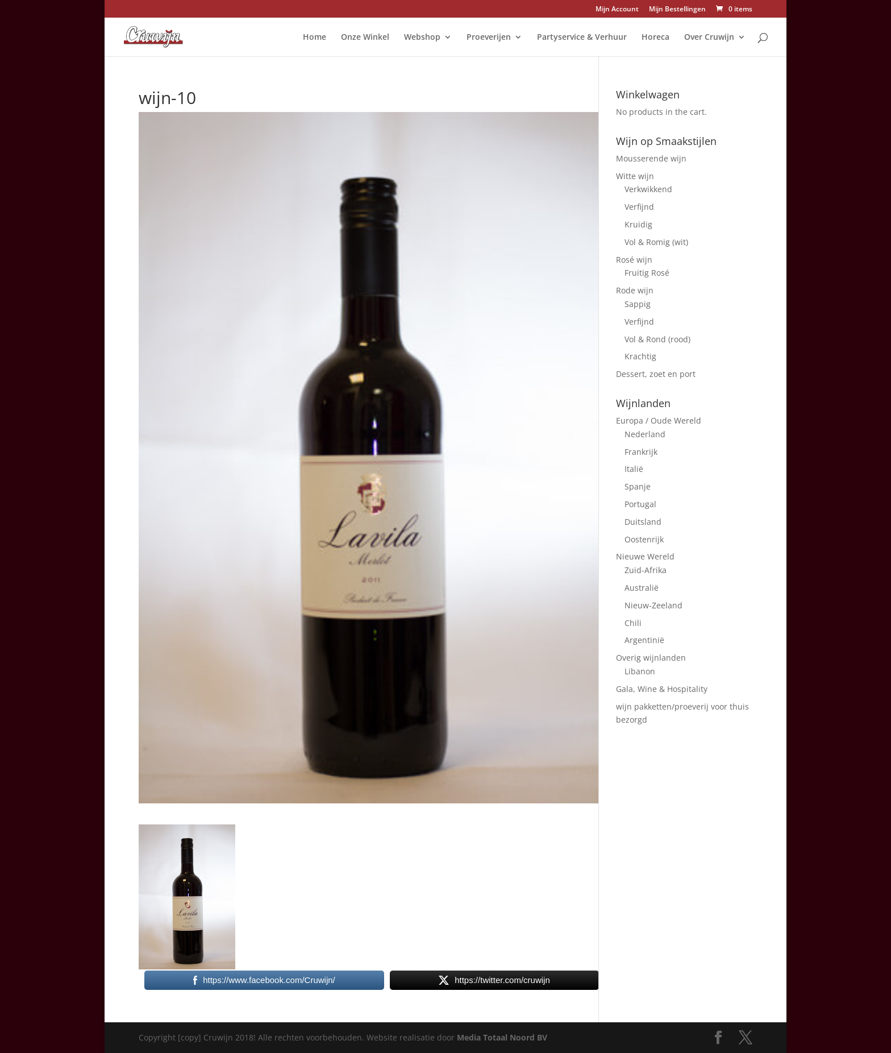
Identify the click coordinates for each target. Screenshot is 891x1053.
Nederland (644, 434)
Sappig (637, 304)
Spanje (637, 486)
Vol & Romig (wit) (656, 242)
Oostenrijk (644, 539)
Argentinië (644, 640)
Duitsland (642, 521)
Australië (641, 587)
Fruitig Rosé (646, 272)
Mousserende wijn (651, 158)
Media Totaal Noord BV (502, 1037)
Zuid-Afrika (645, 570)
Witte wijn (635, 176)
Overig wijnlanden (651, 657)
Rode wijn (634, 290)
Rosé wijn (634, 259)
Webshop (422, 37)
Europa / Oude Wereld (658, 420)
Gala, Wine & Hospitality (661, 688)
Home (314, 37)
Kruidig (638, 224)
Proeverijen (489, 37)
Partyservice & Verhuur (582, 37)
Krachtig (640, 356)
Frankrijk (640, 451)
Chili (633, 622)
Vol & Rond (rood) (657, 339)
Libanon (639, 671)
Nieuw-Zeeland (653, 605)
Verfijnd (639, 206)
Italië (633, 468)
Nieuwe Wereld (645, 556)
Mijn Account (617, 10)
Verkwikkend (648, 189)
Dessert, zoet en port (656, 373)
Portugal (640, 504)
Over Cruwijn (709, 37)
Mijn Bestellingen (677, 10)
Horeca (655, 37)
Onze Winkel (365, 37)
